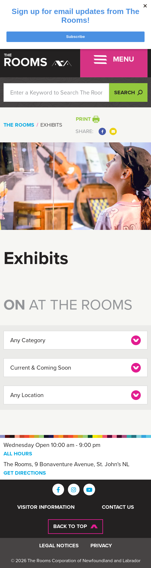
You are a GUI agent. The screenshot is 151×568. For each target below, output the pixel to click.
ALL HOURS (18, 453)
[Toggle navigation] (113, 59)
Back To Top (70, 526)
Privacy (101, 546)
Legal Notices (59, 546)
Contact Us (118, 507)
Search (128, 92)
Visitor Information (46, 507)
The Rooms (19, 125)
